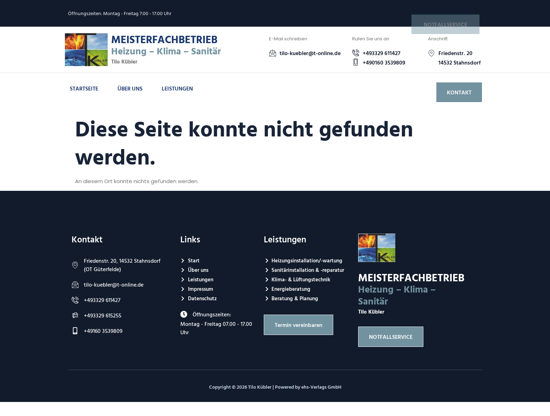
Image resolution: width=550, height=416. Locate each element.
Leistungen (177, 88)
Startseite (84, 88)
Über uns (130, 88)
